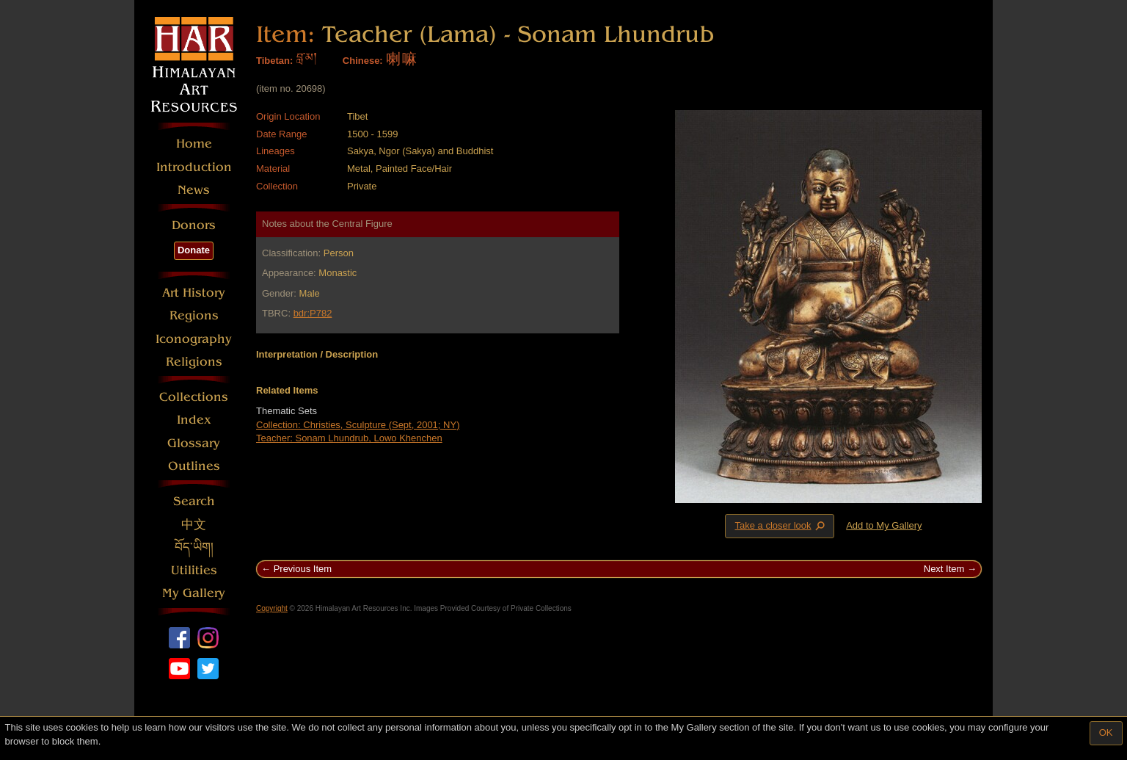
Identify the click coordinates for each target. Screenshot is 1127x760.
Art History (193, 293)
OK (1106, 732)
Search (194, 501)
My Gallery (193, 593)
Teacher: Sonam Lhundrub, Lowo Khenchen (349, 438)
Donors (194, 225)
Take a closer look (780, 526)
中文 (193, 525)
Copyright (272, 608)
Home (194, 144)
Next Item (944, 568)
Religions (194, 362)
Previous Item (303, 568)
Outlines (194, 466)
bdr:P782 (312, 313)
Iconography (194, 339)
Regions (194, 315)
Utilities (194, 570)
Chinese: (363, 60)
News (194, 190)
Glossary (193, 443)
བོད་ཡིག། (194, 547)
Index (194, 420)
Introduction (194, 167)
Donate (194, 250)
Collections (193, 397)
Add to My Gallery (884, 525)
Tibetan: (274, 60)
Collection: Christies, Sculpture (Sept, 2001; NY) (357, 424)
